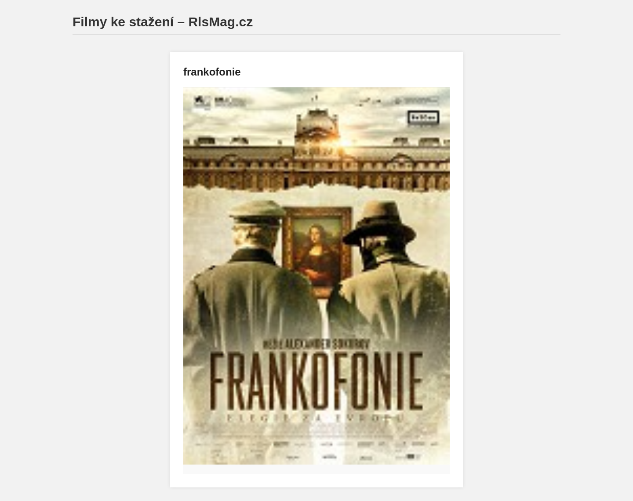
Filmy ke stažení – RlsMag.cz (163, 21)
